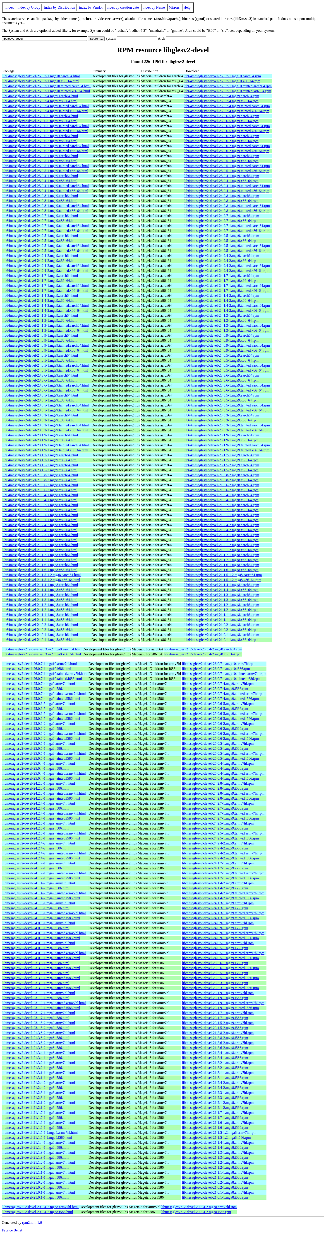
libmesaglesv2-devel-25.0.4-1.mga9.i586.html (36, 768)
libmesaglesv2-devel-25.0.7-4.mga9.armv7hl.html (38, 684)
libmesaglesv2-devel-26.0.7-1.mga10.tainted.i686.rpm (221, 679)
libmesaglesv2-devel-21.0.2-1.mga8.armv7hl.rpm (218, 1182)
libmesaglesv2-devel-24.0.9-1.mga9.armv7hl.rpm (218, 923)
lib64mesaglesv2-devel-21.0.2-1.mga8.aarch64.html (40, 625)
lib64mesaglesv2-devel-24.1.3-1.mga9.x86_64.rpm (221, 320)
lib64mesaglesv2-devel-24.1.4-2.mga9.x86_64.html (39, 300)
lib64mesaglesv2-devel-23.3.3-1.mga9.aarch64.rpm (221, 415)
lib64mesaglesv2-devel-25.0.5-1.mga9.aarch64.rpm (221, 156)
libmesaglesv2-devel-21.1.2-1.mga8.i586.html (36, 1167)
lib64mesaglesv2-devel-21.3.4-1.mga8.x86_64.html (39, 500)
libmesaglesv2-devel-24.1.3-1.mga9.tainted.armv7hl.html (44, 913)
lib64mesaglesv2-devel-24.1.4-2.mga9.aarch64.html (40, 295)
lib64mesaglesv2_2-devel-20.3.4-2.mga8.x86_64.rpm (203, 654)
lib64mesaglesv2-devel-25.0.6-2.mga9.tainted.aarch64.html (45, 146)
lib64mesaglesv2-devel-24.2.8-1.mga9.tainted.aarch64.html (45, 206)
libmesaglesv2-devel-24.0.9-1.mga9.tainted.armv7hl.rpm (223, 933)
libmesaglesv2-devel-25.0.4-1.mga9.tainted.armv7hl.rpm (223, 773)
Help (187, 7)
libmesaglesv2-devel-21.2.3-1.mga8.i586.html (36, 1098)
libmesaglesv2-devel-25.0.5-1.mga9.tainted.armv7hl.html (44, 753)
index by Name (154, 7)
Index (9, 7)
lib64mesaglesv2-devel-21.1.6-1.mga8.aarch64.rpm (221, 565)
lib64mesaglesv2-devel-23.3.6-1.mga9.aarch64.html (40, 375)
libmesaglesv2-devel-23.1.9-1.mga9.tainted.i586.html (41, 1008)
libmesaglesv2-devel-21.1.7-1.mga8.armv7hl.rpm (218, 1112)
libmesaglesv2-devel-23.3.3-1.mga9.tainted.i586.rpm (220, 988)
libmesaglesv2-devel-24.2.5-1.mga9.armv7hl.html (38, 823)
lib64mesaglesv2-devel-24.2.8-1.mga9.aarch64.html (40, 196)
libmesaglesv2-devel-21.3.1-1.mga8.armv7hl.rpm (218, 1073)
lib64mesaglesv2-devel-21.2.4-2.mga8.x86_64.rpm (221, 530)
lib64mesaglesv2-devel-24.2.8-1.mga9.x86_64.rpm (221, 201)
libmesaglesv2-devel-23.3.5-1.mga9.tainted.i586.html (41, 978)
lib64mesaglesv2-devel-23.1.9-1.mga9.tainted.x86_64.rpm (226, 450)
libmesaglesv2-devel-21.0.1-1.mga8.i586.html (36, 1197)
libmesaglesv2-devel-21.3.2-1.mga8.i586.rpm (215, 1068)
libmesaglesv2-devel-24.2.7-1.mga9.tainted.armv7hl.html (44, 813)
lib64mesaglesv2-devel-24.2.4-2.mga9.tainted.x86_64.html (45, 271)
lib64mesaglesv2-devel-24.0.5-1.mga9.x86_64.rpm (221, 360)
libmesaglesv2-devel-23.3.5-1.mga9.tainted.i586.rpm (220, 978)
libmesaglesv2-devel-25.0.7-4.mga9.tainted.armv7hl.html (44, 694)
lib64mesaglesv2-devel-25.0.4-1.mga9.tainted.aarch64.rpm (227, 186)
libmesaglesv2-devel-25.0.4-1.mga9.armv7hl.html (38, 763)
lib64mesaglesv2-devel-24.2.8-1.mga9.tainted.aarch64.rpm (227, 206)
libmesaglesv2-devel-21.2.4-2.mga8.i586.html (36, 1088)
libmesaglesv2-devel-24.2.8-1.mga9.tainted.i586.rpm (220, 798)
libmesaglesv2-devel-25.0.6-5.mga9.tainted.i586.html (41, 718)
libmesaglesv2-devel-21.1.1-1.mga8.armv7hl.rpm (218, 1172)
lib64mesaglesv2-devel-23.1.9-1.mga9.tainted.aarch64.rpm (227, 445)
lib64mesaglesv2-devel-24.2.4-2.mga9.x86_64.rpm (221, 261)
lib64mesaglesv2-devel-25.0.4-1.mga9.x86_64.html (39, 181)
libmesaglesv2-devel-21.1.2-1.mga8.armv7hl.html (38, 1162)
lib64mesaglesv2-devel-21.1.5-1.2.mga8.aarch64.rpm (223, 575)
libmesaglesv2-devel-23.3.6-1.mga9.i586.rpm (215, 963)
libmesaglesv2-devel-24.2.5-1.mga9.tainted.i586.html (41, 838)
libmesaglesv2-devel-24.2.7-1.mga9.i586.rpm (215, 808)
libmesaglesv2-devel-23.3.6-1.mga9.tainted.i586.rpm (220, 968)
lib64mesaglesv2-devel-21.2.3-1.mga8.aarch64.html (40, 535)
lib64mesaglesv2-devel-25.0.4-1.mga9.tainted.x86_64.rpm (226, 191)
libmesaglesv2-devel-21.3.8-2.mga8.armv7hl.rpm (218, 1033)
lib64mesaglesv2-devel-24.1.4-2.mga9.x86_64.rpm (221, 300)
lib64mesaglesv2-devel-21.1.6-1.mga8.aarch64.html (40, 565)
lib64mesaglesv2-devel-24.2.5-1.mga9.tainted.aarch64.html (45, 246)
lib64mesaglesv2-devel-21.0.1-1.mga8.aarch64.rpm (221, 635)
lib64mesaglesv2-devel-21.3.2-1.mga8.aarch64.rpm (221, 505)
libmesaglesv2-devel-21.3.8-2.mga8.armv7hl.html (38, 1033)
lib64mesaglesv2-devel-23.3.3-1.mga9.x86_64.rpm (221, 420)
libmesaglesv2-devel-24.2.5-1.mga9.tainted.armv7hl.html (44, 833)
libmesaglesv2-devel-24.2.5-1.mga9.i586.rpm (215, 828)
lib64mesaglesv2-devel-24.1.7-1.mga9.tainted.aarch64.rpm (227, 285)
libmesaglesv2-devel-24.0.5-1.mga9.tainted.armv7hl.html (44, 953)
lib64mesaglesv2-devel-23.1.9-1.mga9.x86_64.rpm (221, 440)
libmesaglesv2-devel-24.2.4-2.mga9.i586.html (36, 848)
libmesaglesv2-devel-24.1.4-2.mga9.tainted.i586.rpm (220, 898)
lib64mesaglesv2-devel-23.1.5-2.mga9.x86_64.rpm (221, 470)
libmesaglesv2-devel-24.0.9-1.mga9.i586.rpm (215, 928)
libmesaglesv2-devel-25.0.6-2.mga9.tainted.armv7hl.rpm (223, 733)
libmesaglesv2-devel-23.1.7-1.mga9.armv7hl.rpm (218, 1013)
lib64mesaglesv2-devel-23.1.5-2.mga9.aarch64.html (40, 465)
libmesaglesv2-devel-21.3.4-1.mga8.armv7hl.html (38, 1053)
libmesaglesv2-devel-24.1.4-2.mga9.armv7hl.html (38, 883)
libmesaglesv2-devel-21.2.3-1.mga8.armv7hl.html (38, 1093)
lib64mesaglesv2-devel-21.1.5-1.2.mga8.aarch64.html (41, 575)
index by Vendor (91, 7)
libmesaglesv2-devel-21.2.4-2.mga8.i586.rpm (215, 1088)
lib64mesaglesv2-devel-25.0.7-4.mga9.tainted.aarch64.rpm (227, 106)
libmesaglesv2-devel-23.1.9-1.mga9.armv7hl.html (38, 993)
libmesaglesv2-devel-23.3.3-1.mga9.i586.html (36, 983)
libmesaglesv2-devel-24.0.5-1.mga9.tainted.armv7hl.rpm (223, 953)
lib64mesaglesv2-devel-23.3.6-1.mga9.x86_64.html (39, 380)
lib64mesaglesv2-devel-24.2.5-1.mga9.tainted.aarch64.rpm (227, 246)
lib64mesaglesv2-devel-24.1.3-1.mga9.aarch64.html (40, 315)
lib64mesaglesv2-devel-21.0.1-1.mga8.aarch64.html (40, 635)
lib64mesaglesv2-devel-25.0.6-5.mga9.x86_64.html (39, 121)
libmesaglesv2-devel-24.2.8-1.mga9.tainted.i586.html (41, 798)
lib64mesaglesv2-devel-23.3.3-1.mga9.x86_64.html (39, 420)
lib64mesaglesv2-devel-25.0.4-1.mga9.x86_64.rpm (221, 181)
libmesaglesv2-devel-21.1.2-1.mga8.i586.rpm (215, 1167)
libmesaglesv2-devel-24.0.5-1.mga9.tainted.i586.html (41, 958)
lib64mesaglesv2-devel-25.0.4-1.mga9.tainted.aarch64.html (45, 186)
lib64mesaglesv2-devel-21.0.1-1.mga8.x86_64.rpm (221, 640)
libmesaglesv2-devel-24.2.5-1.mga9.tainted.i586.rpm (220, 838)
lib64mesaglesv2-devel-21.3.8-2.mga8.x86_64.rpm (221, 480)
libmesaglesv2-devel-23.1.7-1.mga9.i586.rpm (215, 1018)
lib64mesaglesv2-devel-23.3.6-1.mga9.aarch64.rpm (221, 375)
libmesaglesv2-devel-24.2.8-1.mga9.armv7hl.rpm (218, 783)
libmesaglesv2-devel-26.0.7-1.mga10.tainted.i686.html (42, 679)
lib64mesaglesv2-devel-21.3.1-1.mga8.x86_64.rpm (221, 520)
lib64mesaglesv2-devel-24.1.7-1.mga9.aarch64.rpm (221, 275)
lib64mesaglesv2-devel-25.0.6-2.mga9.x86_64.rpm (221, 141)
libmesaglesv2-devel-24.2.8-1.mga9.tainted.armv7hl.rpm (223, 793)
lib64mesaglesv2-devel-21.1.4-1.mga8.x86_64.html (39, 590)
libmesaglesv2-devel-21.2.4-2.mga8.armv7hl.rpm (218, 1083)
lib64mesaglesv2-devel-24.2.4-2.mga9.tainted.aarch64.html (45, 266)
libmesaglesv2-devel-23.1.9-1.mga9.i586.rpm (215, 998)
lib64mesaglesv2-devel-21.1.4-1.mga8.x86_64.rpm (221, 590)
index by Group (28, 7)
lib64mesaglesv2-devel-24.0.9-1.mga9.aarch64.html (40, 335)
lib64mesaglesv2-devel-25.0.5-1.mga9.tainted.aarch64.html (45, 166)
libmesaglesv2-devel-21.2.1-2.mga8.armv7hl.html (38, 1103)
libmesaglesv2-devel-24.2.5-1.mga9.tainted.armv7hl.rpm (223, 833)
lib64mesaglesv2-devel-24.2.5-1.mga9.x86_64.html (39, 241)
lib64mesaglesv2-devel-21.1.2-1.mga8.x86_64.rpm (221, 610)
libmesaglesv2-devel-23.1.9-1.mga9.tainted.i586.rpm (220, 1008)
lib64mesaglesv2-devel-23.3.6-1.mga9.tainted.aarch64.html (45, 385)
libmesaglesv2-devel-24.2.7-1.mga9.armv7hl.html (38, 803)
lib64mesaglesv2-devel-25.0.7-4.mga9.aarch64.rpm (221, 96)
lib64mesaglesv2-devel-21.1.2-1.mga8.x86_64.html (39, 610)
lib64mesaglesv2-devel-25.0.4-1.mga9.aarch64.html (40, 176)
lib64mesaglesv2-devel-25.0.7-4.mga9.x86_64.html (39, 101)
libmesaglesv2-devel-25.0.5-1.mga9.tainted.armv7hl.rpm (223, 753)
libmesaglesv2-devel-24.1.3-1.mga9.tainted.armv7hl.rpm (223, 913)
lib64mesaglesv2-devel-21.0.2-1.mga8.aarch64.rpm (221, 625)
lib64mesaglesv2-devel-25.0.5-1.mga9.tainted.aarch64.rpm (227, 166)
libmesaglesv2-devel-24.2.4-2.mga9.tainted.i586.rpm (220, 858)
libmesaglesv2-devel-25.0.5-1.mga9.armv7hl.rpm (218, 743)
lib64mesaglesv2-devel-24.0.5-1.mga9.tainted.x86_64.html (45, 370)
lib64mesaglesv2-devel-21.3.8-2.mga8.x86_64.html (39, 480)
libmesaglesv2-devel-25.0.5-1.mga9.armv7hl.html (38, 743)
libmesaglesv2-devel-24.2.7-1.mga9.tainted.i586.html (41, 818)
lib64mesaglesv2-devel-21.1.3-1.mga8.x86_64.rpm (221, 600)
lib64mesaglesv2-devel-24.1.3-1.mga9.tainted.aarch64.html (45, 325)
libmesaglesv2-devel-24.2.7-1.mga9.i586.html (36, 808)
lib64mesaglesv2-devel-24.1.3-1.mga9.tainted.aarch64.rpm (227, 325)
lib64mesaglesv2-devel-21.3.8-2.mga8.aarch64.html (40, 475)
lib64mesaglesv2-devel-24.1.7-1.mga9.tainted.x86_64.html (45, 290)
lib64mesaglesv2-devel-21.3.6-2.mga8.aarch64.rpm (221, 485)
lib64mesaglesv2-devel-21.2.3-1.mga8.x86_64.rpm (221, 540)
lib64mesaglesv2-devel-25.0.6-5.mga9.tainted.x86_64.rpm (226, 131)
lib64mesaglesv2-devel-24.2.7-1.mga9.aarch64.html (40, 216)
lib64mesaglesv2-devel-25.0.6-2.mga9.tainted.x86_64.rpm (226, 151)
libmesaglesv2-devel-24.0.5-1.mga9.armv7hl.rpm (218, 943)
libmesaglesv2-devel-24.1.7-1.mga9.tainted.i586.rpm (220, 878)
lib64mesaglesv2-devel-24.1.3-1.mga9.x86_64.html (39, 320)
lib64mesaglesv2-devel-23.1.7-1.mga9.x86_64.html (39, 460)
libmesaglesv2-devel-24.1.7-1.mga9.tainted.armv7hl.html (44, 873)
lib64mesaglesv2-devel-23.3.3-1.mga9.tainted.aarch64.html (45, 425)
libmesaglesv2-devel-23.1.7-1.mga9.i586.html (36, 1018)
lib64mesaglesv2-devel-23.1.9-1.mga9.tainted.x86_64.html (45, 450)
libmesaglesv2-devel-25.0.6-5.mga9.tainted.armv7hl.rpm (223, 713)
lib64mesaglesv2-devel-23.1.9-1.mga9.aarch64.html (40, 435)
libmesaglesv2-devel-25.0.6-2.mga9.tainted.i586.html (41, 738)
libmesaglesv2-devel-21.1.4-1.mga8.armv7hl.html (38, 1142)
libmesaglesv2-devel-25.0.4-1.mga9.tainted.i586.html (41, 778)
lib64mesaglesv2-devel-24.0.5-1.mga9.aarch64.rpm (221, 355)
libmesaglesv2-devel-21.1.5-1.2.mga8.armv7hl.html (40, 1132)
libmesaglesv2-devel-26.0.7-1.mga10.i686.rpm (216, 669)
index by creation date (123, 7)
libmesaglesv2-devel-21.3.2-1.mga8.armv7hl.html (38, 1063)
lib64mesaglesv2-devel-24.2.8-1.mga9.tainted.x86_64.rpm (226, 211)
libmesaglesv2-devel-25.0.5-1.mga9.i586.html (36, 748)
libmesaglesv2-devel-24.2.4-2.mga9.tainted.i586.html (41, 858)
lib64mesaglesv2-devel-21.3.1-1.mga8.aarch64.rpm (221, 515)
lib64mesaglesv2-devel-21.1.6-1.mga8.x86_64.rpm (221, 570)
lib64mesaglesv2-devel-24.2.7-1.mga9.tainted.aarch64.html (45, 226)
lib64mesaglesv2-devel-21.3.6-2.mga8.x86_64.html (39, 490)
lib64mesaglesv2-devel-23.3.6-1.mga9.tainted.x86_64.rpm (226, 390)
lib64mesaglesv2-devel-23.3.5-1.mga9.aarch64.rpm (221, 395)
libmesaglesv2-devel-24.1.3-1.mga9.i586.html (36, 908)
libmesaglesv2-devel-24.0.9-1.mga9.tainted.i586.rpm (220, 938)
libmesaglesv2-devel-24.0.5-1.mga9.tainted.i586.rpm (220, 958)
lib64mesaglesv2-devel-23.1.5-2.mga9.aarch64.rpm (221, 465)
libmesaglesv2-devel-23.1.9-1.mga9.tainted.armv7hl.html (44, 1003)
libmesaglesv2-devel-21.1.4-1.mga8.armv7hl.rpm (218, 1142)
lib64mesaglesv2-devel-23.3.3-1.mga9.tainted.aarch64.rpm (227, 425)
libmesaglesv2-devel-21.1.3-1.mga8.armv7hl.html (38, 1152)
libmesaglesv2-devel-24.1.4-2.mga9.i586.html (36, 888)
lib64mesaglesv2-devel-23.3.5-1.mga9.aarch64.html (40, 395)
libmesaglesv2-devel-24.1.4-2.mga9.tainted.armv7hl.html (44, 893)
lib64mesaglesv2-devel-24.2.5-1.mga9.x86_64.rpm (221, 241)
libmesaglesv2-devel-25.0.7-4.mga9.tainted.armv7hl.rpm (223, 694)
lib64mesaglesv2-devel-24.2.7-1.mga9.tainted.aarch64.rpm (227, 226)
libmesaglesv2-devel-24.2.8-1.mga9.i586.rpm (215, 788)
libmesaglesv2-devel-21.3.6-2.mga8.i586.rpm (215, 1048)
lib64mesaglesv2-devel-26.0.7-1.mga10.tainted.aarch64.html (46, 86)
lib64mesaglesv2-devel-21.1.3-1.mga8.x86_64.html (39, 600)
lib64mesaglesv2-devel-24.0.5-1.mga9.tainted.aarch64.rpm (227, 365)
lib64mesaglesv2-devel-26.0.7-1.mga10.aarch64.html (41, 76)
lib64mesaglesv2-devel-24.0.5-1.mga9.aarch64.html (40, 355)
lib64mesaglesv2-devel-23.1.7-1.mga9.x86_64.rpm (221, 460)
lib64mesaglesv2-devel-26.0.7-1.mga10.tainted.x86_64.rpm (227, 91)
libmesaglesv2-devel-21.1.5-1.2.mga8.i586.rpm (216, 1137)
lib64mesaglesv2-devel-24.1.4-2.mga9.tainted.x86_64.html (45, 310)
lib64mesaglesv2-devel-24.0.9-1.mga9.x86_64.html (39, 340)
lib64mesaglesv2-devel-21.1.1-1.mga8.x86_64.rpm (221, 620)
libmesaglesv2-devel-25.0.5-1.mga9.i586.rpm (215, 748)
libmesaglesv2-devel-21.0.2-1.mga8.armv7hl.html (38, 1182)
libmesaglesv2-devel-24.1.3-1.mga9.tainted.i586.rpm (220, 918)
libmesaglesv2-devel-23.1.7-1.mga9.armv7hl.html (38, 1013)
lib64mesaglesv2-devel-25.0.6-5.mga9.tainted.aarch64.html (45, 126)
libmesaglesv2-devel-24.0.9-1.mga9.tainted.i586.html (41, 938)
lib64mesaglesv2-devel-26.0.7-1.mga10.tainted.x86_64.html (46, 91)
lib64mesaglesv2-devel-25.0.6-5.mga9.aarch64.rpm (221, 116)
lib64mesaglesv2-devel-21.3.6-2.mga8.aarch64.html (40, 485)
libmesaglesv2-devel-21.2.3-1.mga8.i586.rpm (215, 1098)
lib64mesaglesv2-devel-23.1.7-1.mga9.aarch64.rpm (221, 455)
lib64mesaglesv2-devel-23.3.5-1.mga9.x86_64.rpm (221, 400)
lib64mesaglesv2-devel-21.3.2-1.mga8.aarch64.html (40, 505)
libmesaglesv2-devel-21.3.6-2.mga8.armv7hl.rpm (218, 1043)
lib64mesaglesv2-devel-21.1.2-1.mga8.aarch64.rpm (221, 605)
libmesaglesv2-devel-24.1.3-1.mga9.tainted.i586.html (41, 918)
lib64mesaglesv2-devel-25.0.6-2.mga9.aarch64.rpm (221, 136)
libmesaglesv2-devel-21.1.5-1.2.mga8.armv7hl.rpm (219, 1132)
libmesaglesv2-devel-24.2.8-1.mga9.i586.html (36, 788)
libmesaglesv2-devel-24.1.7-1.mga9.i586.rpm (215, 868)
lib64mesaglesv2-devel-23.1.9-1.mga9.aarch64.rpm (221, 435)
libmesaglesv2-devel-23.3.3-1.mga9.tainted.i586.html (41, 988)
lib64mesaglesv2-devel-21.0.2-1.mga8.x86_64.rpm (221, 630)
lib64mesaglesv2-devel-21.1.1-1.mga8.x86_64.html (39, 620)
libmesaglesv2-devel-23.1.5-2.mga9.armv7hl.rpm (218, 1023)
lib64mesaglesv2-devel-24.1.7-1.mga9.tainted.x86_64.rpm (226, 290)
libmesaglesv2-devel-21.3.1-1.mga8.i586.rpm (215, 1078)
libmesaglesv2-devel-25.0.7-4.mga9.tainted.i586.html (41, 699)
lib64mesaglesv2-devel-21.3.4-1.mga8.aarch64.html (40, 495)
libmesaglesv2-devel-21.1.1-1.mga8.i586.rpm (215, 1177)
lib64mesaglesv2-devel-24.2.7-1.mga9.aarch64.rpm (221, 216)
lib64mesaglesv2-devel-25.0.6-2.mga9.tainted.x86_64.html (45, 151)
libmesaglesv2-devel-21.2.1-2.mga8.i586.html (36, 1107)
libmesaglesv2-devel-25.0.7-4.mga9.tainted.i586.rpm (220, 699)
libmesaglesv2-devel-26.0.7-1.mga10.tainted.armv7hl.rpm (224, 674)
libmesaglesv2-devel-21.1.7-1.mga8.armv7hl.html (38, 1112)
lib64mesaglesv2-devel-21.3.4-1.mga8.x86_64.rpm (221, 500)
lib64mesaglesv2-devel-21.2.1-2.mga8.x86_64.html (39, 550)
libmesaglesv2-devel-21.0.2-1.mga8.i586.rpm (215, 1187)
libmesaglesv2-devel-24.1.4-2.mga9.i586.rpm (215, 888)
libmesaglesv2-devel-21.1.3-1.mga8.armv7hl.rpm (218, 1152)
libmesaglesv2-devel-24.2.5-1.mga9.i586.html (36, 828)
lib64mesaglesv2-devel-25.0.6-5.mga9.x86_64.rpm (221, 121)
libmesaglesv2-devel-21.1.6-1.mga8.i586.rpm (215, 1127)
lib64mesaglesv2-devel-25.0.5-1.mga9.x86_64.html (39, 161)
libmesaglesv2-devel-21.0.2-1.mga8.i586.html (36, 1187)
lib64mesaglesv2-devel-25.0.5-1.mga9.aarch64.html (40, 156)
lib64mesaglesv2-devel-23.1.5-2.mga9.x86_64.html (39, 470)
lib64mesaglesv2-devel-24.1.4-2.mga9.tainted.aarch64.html (45, 305)
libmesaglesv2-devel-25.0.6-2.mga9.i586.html (36, 728)
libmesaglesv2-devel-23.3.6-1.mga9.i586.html (36, 963)
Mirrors (174, 7)
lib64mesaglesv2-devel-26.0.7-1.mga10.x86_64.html (40, 81)
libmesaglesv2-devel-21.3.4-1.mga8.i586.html (36, 1058)
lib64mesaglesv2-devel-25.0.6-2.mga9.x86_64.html (39, 141)
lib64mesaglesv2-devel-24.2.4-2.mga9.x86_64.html (39, 261)
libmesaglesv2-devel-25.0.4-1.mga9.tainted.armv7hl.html (44, 773)
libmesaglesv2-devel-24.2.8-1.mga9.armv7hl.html (38, 783)
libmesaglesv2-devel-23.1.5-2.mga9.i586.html (36, 1028)
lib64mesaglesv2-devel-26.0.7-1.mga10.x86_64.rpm (222, 81)
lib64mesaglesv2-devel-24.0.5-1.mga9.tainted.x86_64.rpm (226, 370)
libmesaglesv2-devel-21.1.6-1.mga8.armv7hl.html (38, 1122)
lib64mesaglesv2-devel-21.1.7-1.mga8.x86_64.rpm (221, 560)
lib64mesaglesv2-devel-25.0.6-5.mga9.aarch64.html (40, 116)
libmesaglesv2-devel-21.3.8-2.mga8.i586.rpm (215, 1038)
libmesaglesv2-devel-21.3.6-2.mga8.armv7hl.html (38, 1043)
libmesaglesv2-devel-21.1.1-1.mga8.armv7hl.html (38, 1172)
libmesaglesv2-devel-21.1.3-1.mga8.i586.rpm (215, 1157)
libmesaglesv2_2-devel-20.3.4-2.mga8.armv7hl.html (40, 1207)
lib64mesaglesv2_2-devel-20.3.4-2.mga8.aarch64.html (42, 649)
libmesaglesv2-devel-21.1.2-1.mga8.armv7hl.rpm (218, 1162)
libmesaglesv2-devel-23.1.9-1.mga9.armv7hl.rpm (218, 993)
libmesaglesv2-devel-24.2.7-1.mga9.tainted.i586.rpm (220, 818)
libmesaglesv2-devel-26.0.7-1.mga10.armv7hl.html (39, 664)
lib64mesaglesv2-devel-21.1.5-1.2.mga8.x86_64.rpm (222, 580)
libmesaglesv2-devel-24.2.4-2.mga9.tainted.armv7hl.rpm (223, 853)
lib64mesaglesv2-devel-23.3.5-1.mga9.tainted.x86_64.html (45, 410)
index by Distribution (59, 7)
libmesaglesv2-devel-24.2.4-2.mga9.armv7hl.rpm (218, 843)
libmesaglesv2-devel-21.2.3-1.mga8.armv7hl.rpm (218, 1093)
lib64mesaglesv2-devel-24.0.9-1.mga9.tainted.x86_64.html (45, 350)
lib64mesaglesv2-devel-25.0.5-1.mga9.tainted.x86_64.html (45, 171)
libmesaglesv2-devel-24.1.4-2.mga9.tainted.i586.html (41, 898)
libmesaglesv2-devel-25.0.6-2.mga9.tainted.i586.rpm (220, 738)
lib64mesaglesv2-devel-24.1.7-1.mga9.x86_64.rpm (221, 280)
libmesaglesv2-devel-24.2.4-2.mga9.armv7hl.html (38, 843)
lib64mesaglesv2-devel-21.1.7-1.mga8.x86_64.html (39, 560)
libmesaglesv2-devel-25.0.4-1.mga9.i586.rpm (215, 768)
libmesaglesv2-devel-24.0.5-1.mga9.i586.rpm (215, 948)
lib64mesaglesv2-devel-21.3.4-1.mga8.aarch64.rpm (221, 495)
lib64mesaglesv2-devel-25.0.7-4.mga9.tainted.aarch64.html (45, 106)
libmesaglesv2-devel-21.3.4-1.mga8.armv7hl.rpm (218, 1053)
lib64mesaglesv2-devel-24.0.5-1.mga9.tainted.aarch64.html (45, 365)
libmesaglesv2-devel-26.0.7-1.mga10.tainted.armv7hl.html (45, 674)
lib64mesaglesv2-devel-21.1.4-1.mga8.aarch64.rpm (221, 585)
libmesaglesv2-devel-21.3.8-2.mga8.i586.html (36, 1038)
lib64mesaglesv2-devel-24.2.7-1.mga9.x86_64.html (39, 221)
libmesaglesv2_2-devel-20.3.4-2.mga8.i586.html (37, 1212)
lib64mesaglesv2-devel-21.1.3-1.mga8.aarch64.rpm (221, 595)
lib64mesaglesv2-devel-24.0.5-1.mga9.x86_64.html (39, 360)
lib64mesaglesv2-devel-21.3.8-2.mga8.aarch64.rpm (221, 475)
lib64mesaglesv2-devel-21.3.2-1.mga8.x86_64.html (39, 510)
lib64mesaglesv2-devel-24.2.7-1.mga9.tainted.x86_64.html (45, 231)
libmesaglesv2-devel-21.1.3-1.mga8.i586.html (36, 1157)
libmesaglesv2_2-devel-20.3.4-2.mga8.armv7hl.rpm (199, 1207)
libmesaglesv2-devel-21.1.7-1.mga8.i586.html (36, 1117)
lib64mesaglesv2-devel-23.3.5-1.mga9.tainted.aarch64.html (45, 405)
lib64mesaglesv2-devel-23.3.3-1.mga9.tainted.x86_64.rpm (226, 430)
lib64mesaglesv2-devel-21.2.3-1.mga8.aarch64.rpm (221, 535)
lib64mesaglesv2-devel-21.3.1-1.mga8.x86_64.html (39, 520)
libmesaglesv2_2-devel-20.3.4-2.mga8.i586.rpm (196, 1212)
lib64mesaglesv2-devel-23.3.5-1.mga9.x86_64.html (39, 400)
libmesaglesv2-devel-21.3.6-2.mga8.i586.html (36, 1048)
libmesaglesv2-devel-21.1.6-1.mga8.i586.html (36, 1127)
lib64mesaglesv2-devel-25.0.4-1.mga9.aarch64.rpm (221, 176)
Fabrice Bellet (12, 1230)
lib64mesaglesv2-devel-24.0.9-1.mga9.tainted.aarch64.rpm (227, 345)
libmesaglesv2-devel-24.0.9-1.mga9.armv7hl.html (38, 923)
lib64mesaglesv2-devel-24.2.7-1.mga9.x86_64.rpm (221, 221)
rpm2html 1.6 (32, 1222)
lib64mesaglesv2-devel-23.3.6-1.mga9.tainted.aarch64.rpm (227, 385)
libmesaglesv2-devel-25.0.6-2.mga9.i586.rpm (215, 728)
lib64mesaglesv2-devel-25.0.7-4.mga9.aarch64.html (40, 96)
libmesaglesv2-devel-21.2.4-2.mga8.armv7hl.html (38, 1083)
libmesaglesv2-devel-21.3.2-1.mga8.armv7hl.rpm (218, 1063)
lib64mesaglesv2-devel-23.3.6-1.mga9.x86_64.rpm (221, 380)
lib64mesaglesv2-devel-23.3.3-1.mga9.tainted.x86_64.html (45, 430)
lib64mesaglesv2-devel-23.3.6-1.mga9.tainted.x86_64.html (45, 390)
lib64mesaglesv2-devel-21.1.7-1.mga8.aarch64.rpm (221, 555)
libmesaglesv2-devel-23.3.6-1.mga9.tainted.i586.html (41, 968)
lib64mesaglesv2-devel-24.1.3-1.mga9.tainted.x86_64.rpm (226, 330)
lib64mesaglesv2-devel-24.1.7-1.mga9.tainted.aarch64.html (45, 285)
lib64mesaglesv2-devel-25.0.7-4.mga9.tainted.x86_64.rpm (226, 111)
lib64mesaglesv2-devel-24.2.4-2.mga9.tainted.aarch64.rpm (227, 266)
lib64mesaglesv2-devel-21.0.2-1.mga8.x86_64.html (39, 630)
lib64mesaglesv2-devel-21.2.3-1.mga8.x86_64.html (39, 540)
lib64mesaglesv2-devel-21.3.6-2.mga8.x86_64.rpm (221, 490)
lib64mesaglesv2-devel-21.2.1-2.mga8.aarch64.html (40, 545)
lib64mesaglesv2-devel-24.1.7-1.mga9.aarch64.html (40, 275)
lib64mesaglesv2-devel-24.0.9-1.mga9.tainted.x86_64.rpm (226, 350)
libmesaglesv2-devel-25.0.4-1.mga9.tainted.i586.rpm (220, 778)
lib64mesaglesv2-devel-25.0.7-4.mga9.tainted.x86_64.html (45, 111)
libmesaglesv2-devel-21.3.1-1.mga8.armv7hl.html (38, 1073)
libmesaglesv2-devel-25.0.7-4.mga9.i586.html (36, 689)
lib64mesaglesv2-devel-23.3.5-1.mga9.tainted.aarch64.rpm (227, 405)
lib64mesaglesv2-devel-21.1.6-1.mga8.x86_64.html (39, 570)
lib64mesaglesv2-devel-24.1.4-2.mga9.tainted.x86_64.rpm (226, 310)
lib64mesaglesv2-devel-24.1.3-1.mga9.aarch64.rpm (221, 315)
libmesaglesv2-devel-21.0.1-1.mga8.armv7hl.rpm (218, 1192)
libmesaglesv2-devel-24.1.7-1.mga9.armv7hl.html (38, 863)
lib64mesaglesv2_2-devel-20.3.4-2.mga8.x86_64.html (41, 654)
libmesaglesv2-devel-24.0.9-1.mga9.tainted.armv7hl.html (44, 933)
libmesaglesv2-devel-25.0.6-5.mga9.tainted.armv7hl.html (44, 713)
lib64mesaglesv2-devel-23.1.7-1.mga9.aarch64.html (40, 455)
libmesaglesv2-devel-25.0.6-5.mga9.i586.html (36, 708)
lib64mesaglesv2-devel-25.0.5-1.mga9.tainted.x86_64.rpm (226, 171)
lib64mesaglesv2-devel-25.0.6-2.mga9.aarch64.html (40, 136)
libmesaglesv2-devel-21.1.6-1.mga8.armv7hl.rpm (218, 1122)
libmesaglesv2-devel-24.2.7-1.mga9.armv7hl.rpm (218, 803)
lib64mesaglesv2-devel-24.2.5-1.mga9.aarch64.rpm (221, 236)
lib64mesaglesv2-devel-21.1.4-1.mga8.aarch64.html (40, 585)
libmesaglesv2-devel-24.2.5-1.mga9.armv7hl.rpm (218, 823)
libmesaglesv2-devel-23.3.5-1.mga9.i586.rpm (215, 973)
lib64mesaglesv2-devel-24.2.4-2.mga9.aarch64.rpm (221, 256)
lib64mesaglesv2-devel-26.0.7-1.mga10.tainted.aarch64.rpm (228, 86)
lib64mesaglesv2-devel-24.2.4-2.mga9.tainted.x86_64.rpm (226, 271)
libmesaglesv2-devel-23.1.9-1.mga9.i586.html (36, 998)
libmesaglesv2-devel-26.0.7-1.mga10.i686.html (36, 669)
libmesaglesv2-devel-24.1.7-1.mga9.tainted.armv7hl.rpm (223, 873)
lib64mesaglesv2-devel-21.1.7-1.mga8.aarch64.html (40, 555)
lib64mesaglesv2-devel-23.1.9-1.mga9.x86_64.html (39, 440)
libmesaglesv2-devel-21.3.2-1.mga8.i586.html (36, 1068)
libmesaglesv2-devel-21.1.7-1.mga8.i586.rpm (215, 1117)
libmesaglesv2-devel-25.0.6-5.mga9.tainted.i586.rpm (220, 718)
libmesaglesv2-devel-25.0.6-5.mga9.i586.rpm (215, 708)
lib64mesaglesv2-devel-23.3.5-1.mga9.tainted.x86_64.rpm (226, 410)
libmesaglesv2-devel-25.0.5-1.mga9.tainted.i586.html (41, 758)
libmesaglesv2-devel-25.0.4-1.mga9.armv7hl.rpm (218, 763)
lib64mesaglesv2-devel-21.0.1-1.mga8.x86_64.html (39, 640)
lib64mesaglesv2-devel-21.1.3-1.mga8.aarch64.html (40, 595)
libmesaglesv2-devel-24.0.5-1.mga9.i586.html (36, 948)
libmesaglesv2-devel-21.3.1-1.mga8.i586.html (36, 1078)
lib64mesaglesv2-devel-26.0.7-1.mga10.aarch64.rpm (222, 76)
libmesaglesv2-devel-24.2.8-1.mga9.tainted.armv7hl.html (44, 793)
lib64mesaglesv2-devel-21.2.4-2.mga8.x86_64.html (39, 530)
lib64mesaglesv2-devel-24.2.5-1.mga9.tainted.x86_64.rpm (226, 251)
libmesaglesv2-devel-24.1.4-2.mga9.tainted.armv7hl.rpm (223, 893)
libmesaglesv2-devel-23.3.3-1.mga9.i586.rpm (215, 983)
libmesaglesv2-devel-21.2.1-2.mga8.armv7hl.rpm (218, 1103)
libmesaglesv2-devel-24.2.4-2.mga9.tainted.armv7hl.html (44, 853)
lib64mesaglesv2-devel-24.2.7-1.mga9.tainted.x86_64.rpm (226, 231)
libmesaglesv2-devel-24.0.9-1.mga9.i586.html (36, 928)
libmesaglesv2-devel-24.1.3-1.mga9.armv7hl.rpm (218, 903)
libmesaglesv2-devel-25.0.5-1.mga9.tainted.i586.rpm (220, 758)
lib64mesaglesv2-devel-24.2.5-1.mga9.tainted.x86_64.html (45, 251)
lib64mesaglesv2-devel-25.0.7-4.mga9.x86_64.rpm (221, 101)
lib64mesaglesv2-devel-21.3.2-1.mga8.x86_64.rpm (221, 510)
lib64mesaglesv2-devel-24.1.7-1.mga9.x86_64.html (39, 280)
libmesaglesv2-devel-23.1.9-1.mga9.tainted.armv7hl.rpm (223, 1003)
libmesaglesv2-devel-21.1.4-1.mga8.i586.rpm (215, 1147)
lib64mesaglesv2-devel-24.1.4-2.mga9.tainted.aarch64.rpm (227, 305)
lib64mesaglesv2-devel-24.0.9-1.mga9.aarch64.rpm (221, 335)
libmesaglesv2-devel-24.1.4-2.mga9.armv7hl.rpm (218, 883)
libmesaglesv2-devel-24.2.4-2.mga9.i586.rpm (215, 848)
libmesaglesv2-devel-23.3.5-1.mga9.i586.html (36, 973)
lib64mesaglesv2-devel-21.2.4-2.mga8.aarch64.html (40, 525)
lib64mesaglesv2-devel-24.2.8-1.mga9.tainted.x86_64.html (45, 211)
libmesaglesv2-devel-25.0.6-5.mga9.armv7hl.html (38, 704)
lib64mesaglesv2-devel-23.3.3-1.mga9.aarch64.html (40, 415)
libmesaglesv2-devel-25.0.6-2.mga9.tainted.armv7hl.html (44, 733)
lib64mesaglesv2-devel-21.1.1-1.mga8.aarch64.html (40, 615)
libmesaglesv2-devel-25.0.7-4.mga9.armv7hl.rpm (218, 684)
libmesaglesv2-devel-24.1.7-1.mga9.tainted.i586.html (41, 878)
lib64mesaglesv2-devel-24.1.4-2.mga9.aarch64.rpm (221, 295)
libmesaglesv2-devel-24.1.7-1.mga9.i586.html (36, 868)
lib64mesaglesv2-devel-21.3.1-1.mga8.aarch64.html (40, 515)
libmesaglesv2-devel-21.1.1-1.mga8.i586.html (36, 1177)
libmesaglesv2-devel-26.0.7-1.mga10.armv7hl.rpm (219, 664)
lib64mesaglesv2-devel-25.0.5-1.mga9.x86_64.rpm (221, 161)
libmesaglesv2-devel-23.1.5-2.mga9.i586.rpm (215, 1028)
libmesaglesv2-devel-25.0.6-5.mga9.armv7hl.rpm (218, 704)
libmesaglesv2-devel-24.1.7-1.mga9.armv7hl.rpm (218, 863)
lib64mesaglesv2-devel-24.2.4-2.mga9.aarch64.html (40, 256)
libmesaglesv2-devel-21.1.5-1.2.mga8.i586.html (37, 1137)
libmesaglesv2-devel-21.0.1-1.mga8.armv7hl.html (38, 1192)
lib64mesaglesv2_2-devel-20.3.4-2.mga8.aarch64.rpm (203, 649)
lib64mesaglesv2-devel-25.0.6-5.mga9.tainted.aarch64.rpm (227, 126)
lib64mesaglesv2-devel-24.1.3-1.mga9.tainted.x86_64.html (45, 330)
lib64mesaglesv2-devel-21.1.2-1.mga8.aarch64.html (40, 605)
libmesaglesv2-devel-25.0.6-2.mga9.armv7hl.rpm (218, 723)
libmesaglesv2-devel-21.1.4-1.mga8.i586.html (36, 1147)
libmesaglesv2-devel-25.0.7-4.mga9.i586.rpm (215, 689)
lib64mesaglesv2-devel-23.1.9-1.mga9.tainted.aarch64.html (45, 445)
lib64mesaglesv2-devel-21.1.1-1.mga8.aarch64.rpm (221, 615)
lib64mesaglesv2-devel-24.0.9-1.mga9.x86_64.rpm (221, 340)
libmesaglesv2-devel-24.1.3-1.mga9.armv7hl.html (38, 903)
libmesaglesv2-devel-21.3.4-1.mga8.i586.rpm (215, 1058)
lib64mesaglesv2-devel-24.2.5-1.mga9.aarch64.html (40, 236)
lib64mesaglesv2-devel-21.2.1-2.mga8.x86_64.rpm (221, 550)
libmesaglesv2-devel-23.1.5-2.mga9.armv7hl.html (38, 1023)
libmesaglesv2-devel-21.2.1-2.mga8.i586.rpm (215, 1107)
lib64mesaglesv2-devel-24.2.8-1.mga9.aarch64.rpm (221, 196)
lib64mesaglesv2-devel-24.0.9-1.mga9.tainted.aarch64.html (45, 345)
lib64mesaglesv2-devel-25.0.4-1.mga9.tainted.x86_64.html (45, 191)
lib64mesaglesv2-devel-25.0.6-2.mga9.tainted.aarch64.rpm (227, 146)
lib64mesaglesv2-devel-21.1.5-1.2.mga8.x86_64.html (41, 580)
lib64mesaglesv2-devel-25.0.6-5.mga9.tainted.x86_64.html (45, 131)
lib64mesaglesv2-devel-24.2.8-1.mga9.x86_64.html (39, 201)
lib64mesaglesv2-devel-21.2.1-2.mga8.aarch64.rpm (221, 545)
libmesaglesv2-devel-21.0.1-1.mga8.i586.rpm (215, 1197)
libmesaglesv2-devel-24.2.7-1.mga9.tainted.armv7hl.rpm (223, 813)
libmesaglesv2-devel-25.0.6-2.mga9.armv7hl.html (38, 723)
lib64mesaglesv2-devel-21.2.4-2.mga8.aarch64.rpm (221, 525)
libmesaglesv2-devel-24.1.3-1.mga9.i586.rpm (215, 908)
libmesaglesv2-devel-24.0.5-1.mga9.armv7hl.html (38, 943)
